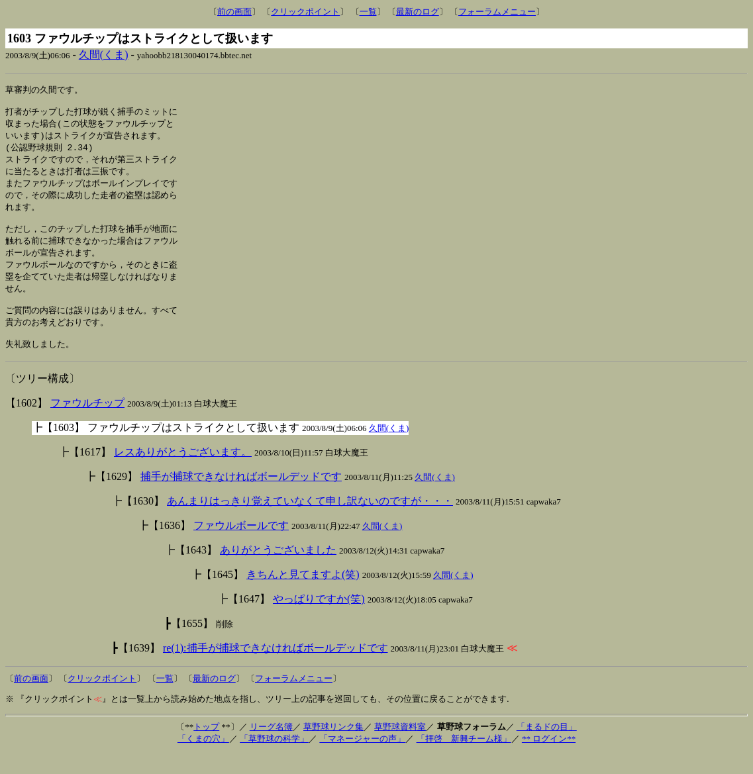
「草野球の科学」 (274, 759)
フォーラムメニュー (497, 12)
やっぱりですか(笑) (319, 619)
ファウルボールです (241, 546)
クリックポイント (305, 12)
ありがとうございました (278, 570)
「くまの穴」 (203, 759)
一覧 (368, 12)
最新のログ (417, 12)
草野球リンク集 (333, 747)
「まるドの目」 (547, 747)
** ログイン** (549, 759)
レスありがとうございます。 (183, 472)
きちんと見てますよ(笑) (303, 595)
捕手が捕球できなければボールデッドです (241, 497)
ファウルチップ (87, 423)
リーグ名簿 (271, 747)
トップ (206, 747)
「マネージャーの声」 (362, 759)
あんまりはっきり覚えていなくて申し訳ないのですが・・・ (310, 521)
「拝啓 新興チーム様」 (464, 759)
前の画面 (234, 12)
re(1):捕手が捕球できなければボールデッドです (275, 668)
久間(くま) (103, 54)
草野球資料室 (400, 747)
